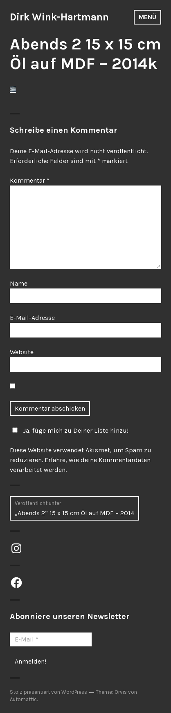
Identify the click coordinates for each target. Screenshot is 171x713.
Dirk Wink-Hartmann (59, 17)
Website (22, 352)
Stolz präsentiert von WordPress (48, 692)
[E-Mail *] (51, 639)
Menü (147, 17)
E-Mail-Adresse (32, 318)
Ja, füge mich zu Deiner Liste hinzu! (69, 430)
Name (18, 283)
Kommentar (30, 180)
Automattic (23, 699)
